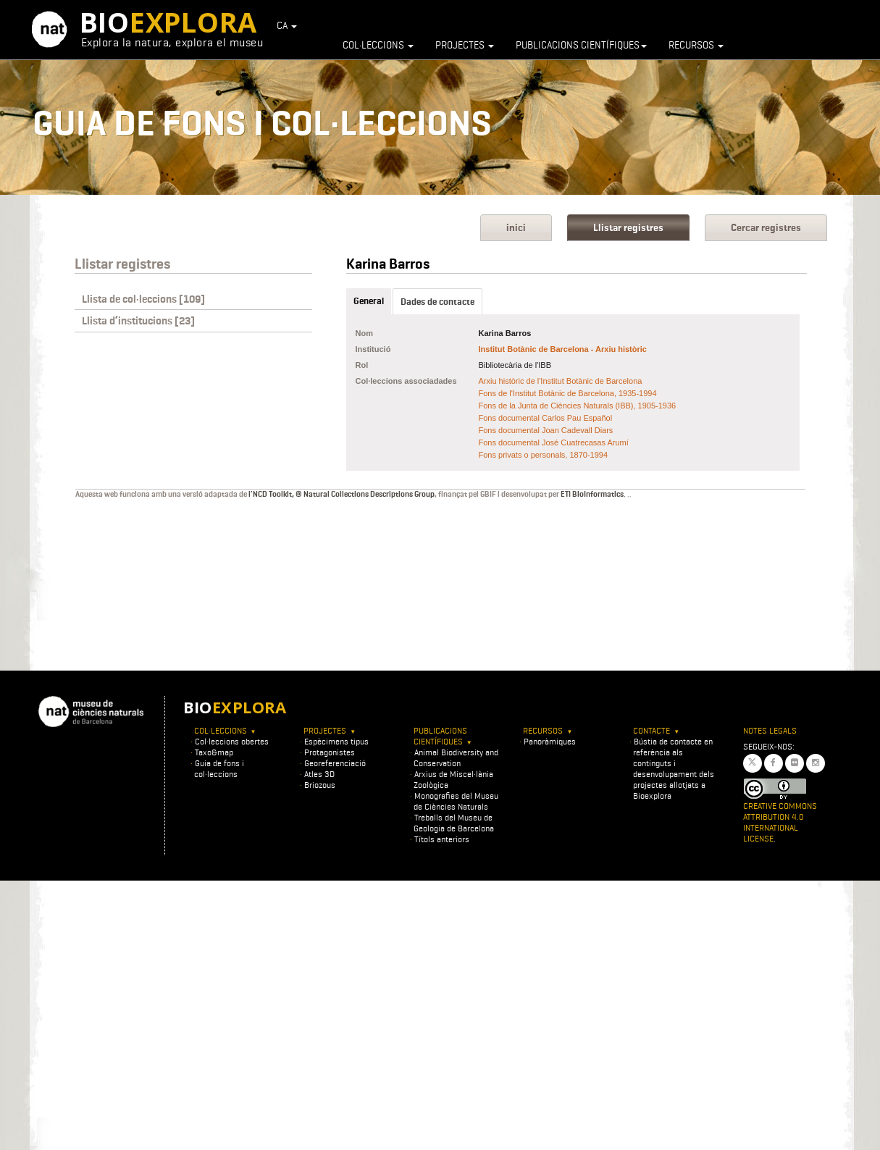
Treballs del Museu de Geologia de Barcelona (454, 823)
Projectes (464, 45)
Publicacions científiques (581, 45)
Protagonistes (329, 752)
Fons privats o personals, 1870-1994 (543, 454)
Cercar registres (766, 228)
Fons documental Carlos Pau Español (546, 418)
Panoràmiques (550, 741)
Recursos (696, 45)
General (368, 301)
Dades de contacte (437, 301)
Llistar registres (628, 228)
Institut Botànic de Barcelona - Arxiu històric (563, 349)
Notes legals (770, 730)
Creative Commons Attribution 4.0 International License (780, 822)
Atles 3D (319, 773)
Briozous (319, 784)
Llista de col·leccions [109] (143, 299)
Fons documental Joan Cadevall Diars (546, 430)
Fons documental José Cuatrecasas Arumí (554, 442)
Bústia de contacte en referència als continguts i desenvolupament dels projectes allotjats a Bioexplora (673, 768)
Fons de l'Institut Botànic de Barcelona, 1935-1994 (568, 393)
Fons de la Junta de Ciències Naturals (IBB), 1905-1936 (577, 405)
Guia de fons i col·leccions (219, 768)
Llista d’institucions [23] (138, 320)
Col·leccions (378, 45)
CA (287, 25)
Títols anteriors (441, 839)
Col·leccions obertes (232, 741)
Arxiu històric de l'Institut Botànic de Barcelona (560, 381)
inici (516, 228)
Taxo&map (214, 752)
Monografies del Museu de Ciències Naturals (456, 801)
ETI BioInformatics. (593, 494)
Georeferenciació (335, 762)
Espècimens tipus (336, 741)
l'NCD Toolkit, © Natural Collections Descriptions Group (341, 494)
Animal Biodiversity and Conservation (456, 757)
